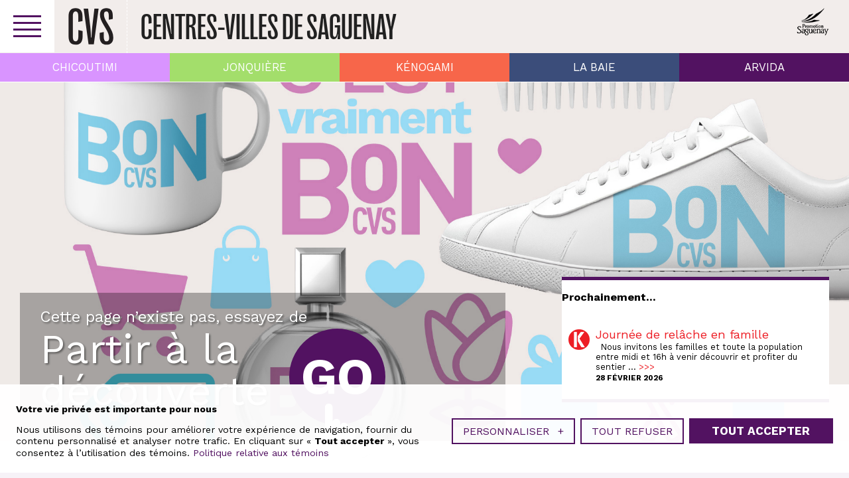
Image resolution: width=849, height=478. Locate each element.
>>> (647, 367)
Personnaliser (513, 431)
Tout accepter (761, 431)
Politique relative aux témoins (261, 452)
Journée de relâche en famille (682, 334)
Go (337, 376)
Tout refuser (632, 431)
